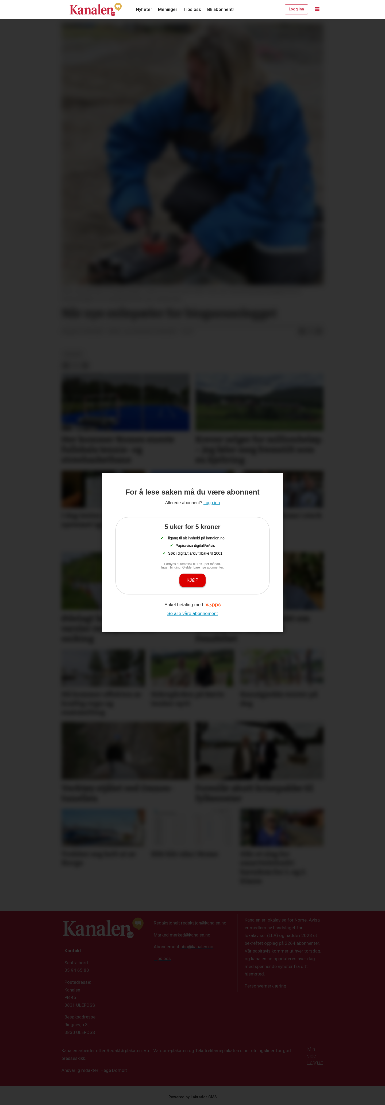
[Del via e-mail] (319, 332)
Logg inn (296, 9)
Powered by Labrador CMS (192, 1097)
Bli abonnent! (220, 9)
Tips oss (192, 9)
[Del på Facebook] (302, 332)
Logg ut (315, 1062)
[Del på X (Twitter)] (310, 332)
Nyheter (144, 9)
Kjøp (192, 580)
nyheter (73, 354)
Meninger (167, 9)
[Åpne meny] (317, 9)
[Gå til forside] (96, 9)
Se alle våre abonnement (192, 613)
